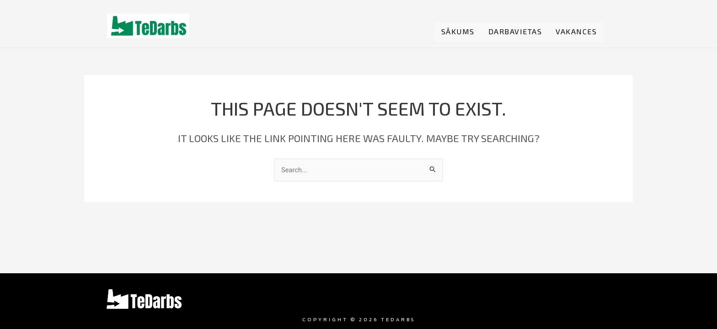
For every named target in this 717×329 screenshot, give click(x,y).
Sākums (458, 31)
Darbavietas (515, 31)
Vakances (576, 31)
